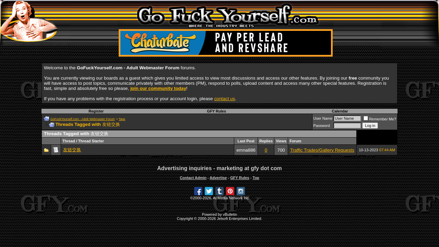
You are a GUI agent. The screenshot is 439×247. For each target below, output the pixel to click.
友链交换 (72, 149)
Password (321, 126)
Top (255, 178)
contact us (224, 98)
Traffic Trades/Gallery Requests (322, 150)
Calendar (340, 111)
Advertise (218, 178)
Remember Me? (380, 119)
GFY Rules (216, 111)
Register (96, 111)
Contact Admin (193, 178)
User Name (323, 118)
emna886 (246, 150)
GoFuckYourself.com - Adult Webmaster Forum (82, 119)
